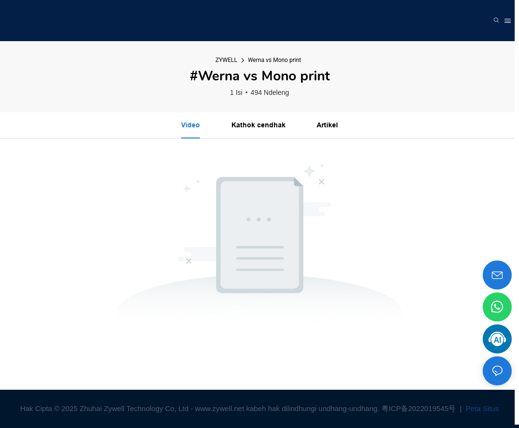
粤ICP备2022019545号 (420, 408)
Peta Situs (481, 408)
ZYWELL (226, 60)
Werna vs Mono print (274, 60)
